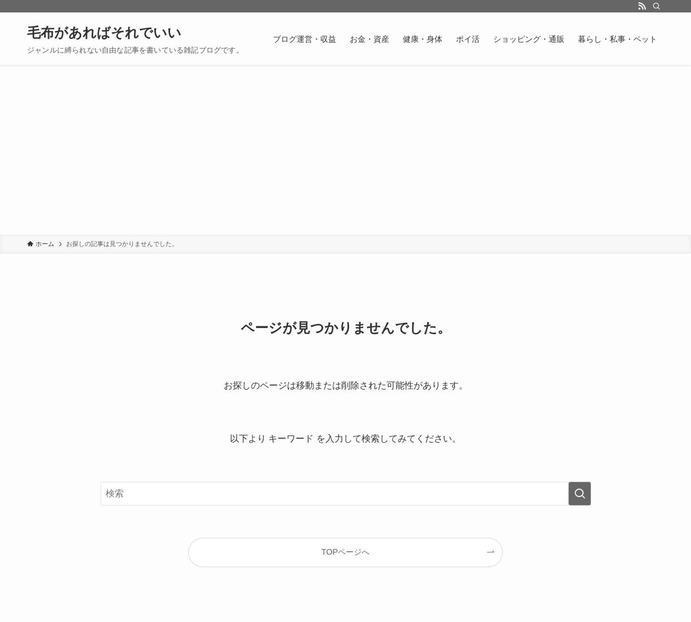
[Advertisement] (346, 150)
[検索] (656, 6)
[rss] (641, 6)
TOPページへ (345, 551)
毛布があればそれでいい (104, 33)
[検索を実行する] (579, 494)
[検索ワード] (346, 494)
